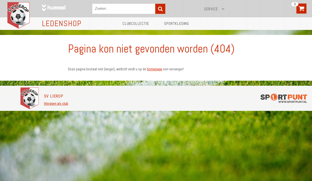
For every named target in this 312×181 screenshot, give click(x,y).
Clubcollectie (136, 23)
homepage (154, 69)
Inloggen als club (56, 104)
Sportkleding (176, 23)
